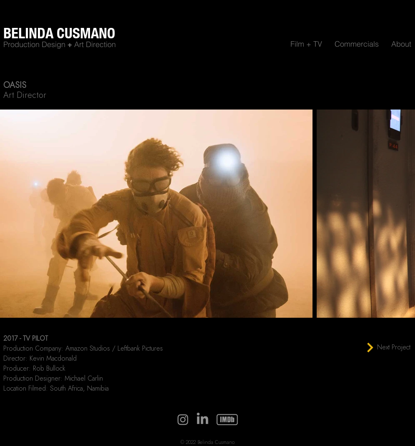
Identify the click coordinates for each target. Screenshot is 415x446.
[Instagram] (183, 419)
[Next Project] (388, 347)
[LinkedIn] (202, 419)
